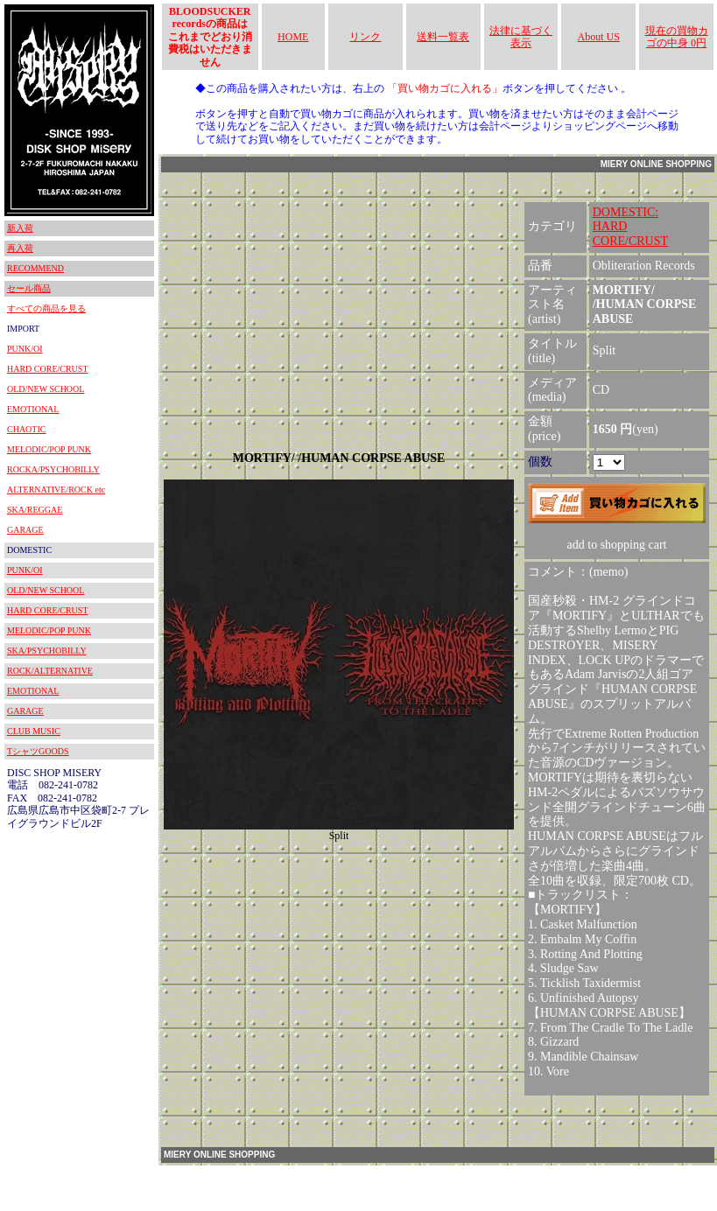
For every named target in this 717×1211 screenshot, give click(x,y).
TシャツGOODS (38, 751)
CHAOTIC (26, 429)
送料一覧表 (443, 37)
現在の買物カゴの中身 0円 (676, 36)
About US (599, 37)
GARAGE (25, 530)
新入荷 (20, 228)
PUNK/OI (25, 349)
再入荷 (20, 248)
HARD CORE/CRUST (47, 369)
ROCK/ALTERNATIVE (50, 671)
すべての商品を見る (46, 308)
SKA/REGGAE (34, 509)
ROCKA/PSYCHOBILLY (53, 469)
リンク (365, 37)
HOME (293, 37)
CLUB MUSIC (33, 731)
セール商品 (29, 288)
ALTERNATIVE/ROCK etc (56, 489)
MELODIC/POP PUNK (49, 449)
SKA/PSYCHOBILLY (47, 650)
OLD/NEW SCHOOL (45, 389)
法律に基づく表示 (520, 36)
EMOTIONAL (33, 409)
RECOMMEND (35, 268)
